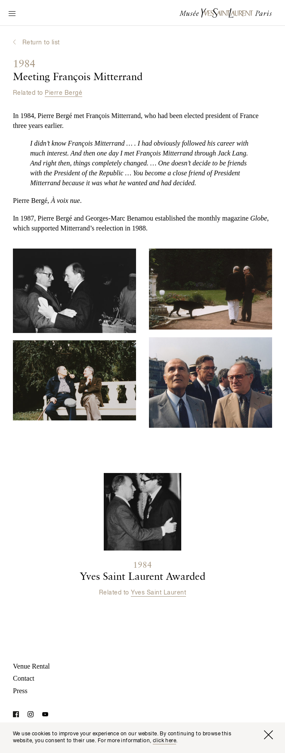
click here (164, 741)
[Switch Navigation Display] (12, 14)
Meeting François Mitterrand (77, 71)
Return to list (41, 43)
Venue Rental (31, 666)
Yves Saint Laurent (158, 593)
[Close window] (268, 735)
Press (20, 690)
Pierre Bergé (63, 93)
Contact (23, 678)
